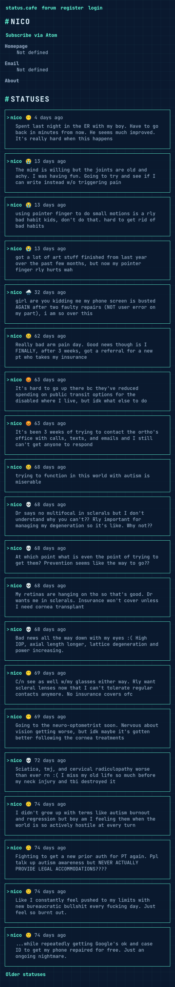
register (72, 8)
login (95, 8)
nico (16, 117)
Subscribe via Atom (31, 35)
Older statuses (26, 974)
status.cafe (21, 8)
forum (49, 8)
